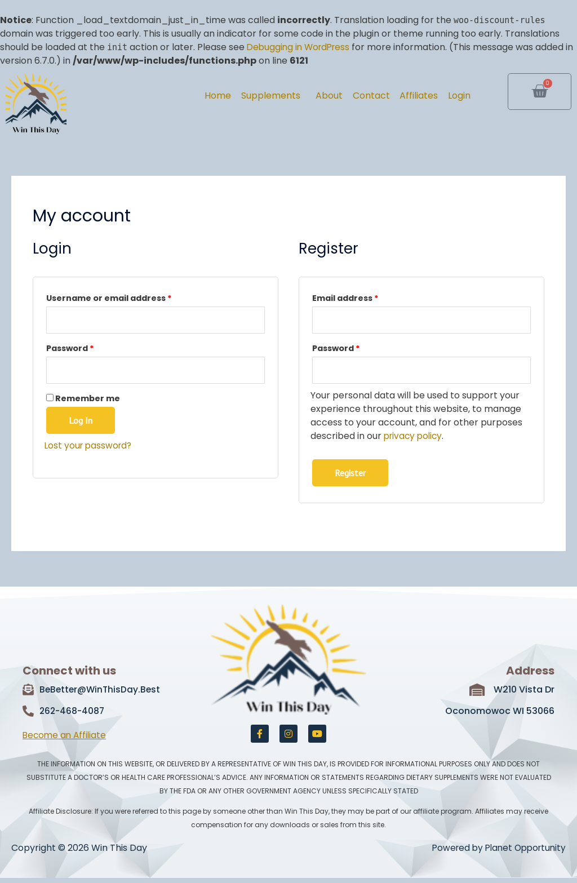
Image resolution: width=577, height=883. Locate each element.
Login (455, 95)
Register (350, 475)
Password (90, 349)
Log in (80, 423)
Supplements (238, 95)
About (304, 95)
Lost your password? (90, 448)
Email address (365, 297)
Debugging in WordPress (301, 47)
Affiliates (408, 95)
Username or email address (128, 297)
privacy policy (415, 439)
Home (179, 95)
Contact (353, 95)
